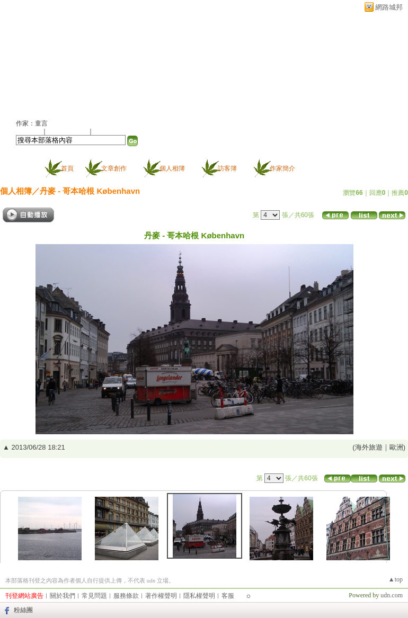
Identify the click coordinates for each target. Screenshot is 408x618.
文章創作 (114, 168)
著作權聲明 (161, 595)
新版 (135, 62)
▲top (395, 579)
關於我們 (62, 595)
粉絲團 (23, 610)
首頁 (67, 168)
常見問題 (94, 595)
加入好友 (28, 131)
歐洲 (396, 447)
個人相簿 (172, 168)
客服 (227, 595)
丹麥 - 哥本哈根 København (90, 190)
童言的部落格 (55, 62)
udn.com (391, 595)
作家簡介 (282, 168)
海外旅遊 (369, 447)
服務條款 (126, 595)
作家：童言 (32, 123)
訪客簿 (227, 168)
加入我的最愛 (68, 131)
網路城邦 (389, 7)
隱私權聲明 (199, 595)
